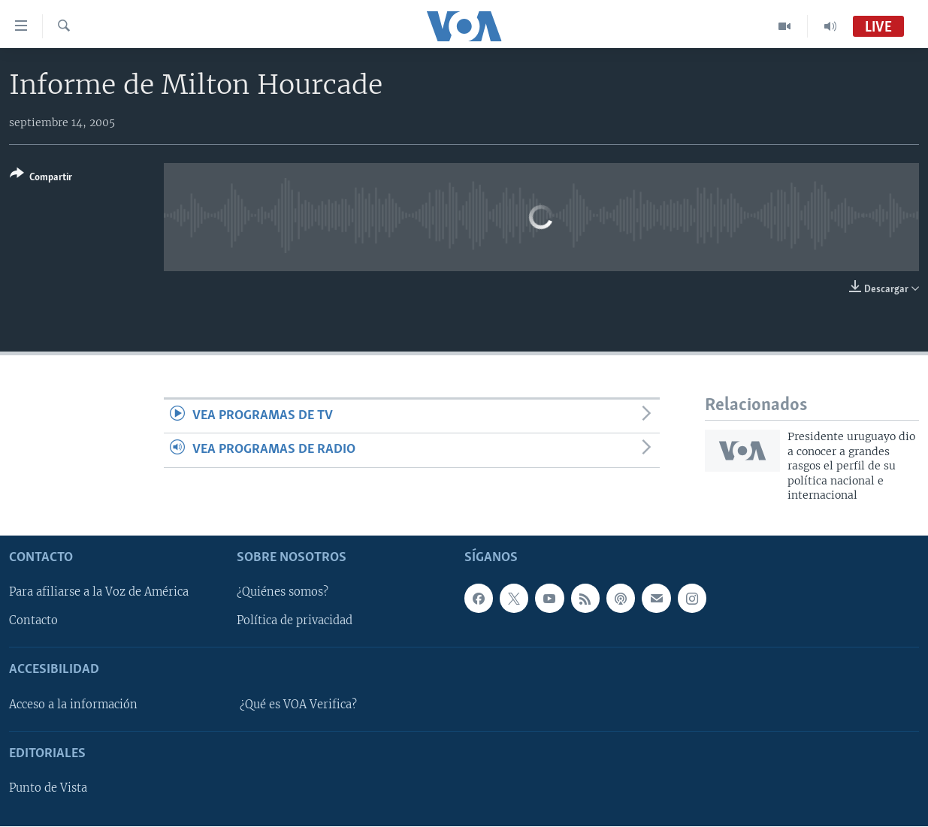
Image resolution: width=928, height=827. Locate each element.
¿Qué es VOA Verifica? (298, 704)
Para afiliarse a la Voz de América (99, 592)
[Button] (41, 178)
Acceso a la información (73, 704)
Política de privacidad (294, 621)
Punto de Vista (48, 788)
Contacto (33, 621)
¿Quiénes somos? (282, 592)
